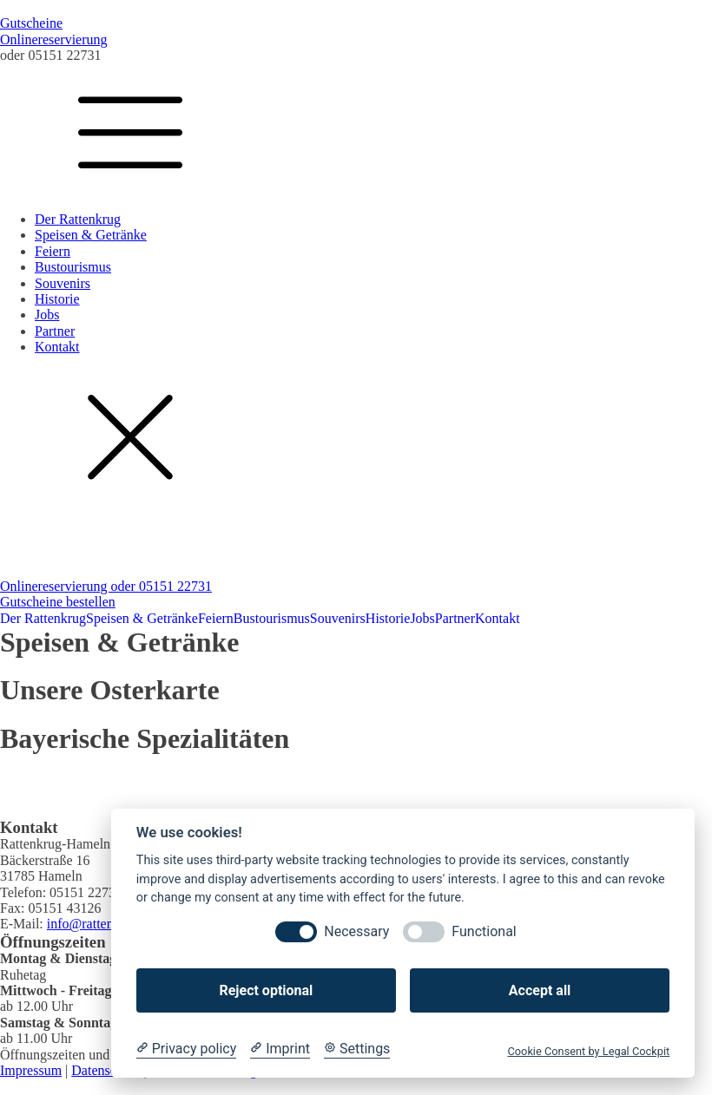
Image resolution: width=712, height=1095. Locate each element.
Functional (484, 931)
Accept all (539, 990)
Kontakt (57, 346)
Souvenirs (62, 283)
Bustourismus (73, 266)
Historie (57, 299)
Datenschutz (105, 1070)
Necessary (356, 931)
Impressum (31, 1070)
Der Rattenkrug (78, 219)
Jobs (47, 314)
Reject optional (266, 990)
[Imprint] (280, 1049)
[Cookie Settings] (357, 1049)
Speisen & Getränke (91, 234)
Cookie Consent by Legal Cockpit (588, 1051)
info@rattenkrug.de (101, 923)
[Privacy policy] (186, 1049)
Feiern (52, 251)
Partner (55, 331)
